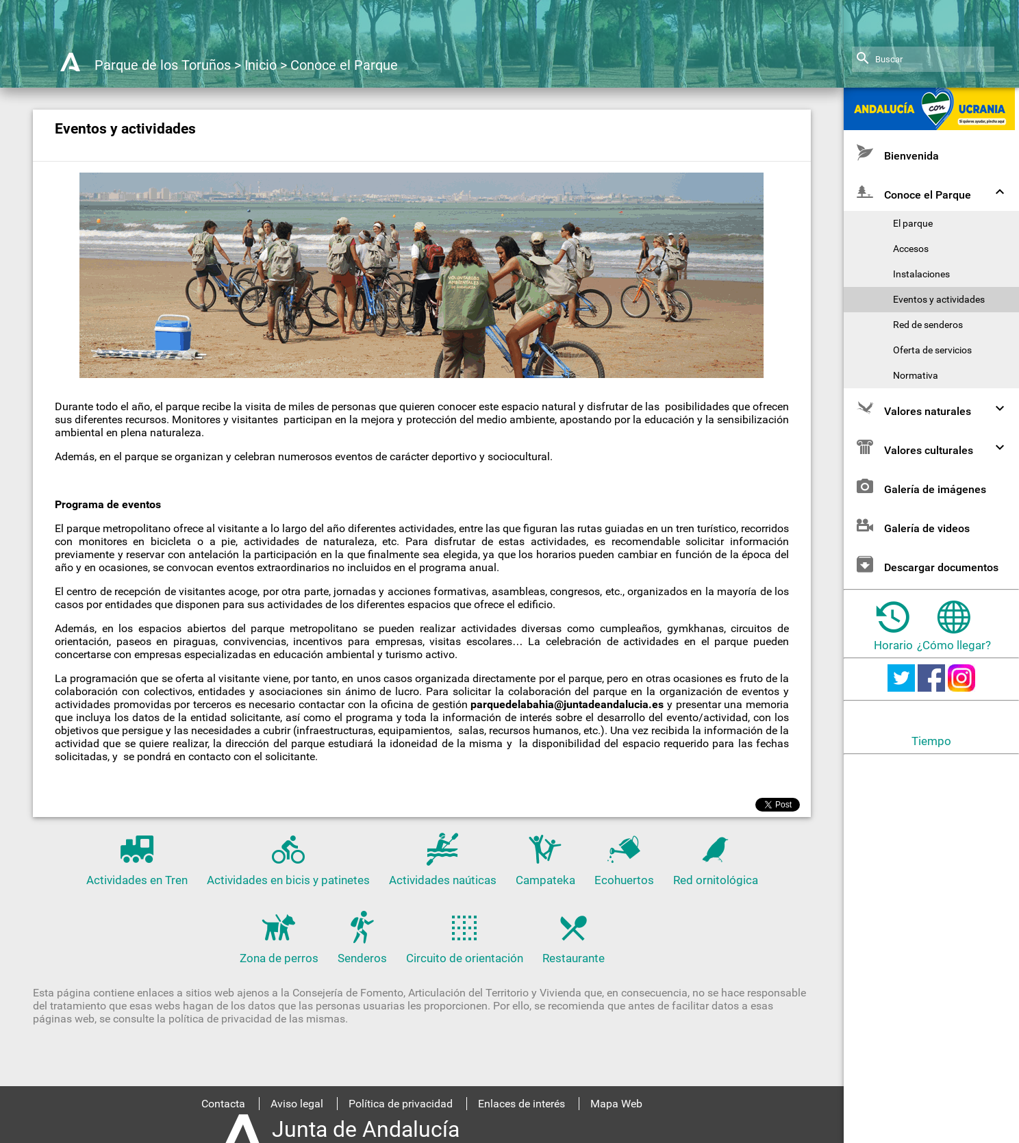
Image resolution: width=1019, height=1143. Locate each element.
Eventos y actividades (939, 299)
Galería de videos (912, 525)
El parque (913, 223)
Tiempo (931, 741)
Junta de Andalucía (366, 1129)
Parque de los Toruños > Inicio (186, 65)
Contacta (223, 1103)
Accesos (911, 249)
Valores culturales (932, 447)
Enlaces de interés (521, 1103)
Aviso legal (297, 1103)
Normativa (915, 375)
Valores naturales (932, 408)
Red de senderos (928, 325)
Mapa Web (616, 1103)
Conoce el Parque (344, 65)
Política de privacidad (401, 1103)
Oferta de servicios (932, 350)
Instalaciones (921, 274)
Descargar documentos (926, 564)
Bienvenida (896, 152)
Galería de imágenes (920, 486)
